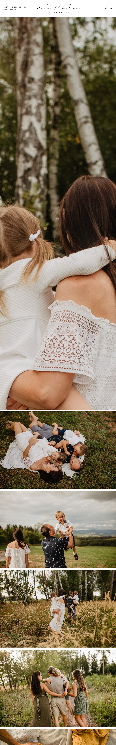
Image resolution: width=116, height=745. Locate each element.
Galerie (6, 7)
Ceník (5, 10)
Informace (23, 7)
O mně (14, 7)
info (58, 219)
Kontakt (13, 10)
